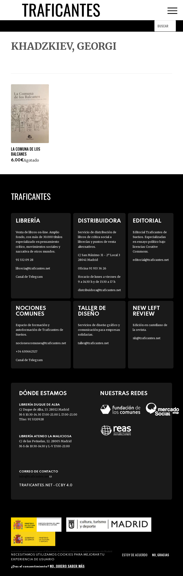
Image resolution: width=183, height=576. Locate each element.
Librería (28, 221)
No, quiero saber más (67, 565)
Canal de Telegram (29, 276)
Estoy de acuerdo (134, 554)
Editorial (147, 221)
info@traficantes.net (35, 476)
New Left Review (146, 311)
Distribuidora (99, 221)
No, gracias (160, 554)
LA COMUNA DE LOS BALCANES (25, 152)
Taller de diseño (92, 311)
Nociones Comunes (31, 311)
